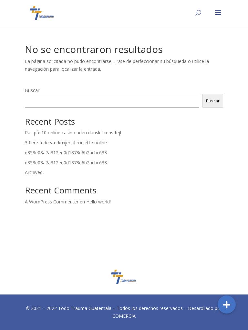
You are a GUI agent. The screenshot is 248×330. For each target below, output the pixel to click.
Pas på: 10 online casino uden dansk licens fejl (73, 132)
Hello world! (98, 202)
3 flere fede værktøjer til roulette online (66, 142)
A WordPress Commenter (51, 202)
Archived (34, 172)
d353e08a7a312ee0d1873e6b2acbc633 (66, 153)
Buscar (32, 90)
